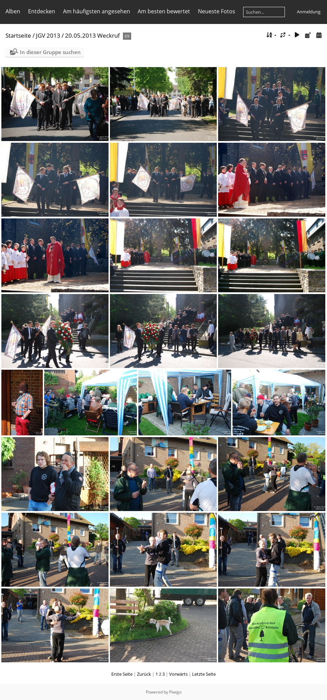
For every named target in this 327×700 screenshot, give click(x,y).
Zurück (144, 674)
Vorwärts (178, 674)
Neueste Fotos (216, 11)
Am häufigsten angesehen (96, 11)
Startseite (18, 35)
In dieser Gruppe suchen (50, 52)
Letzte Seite (204, 674)
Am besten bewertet (164, 11)
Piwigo (175, 692)
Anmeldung (308, 12)
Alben (12, 11)
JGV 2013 (48, 35)
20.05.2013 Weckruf (92, 35)
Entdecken (41, 11)
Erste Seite (122, 674)
